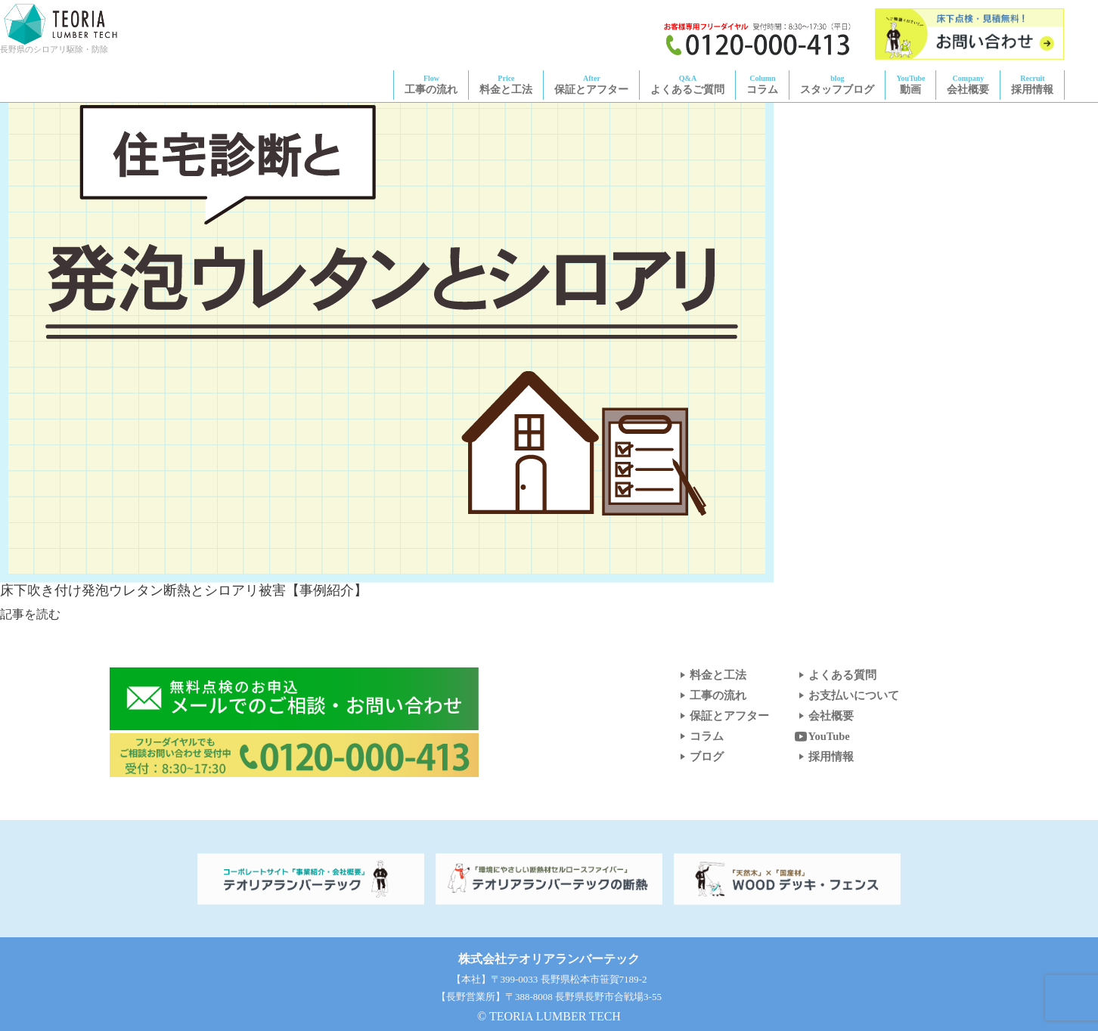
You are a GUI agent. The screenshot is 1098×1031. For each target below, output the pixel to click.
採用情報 (1032, 84)
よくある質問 (834, 675)
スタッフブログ (837, 84)
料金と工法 (505, 84)
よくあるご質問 (687, 84)
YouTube (821, 736)
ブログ (699, 757)
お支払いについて (846, 695)
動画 (910, 84)
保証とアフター (591, 84)
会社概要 (968, 84)
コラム (762, 84)
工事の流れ (431, 84)
